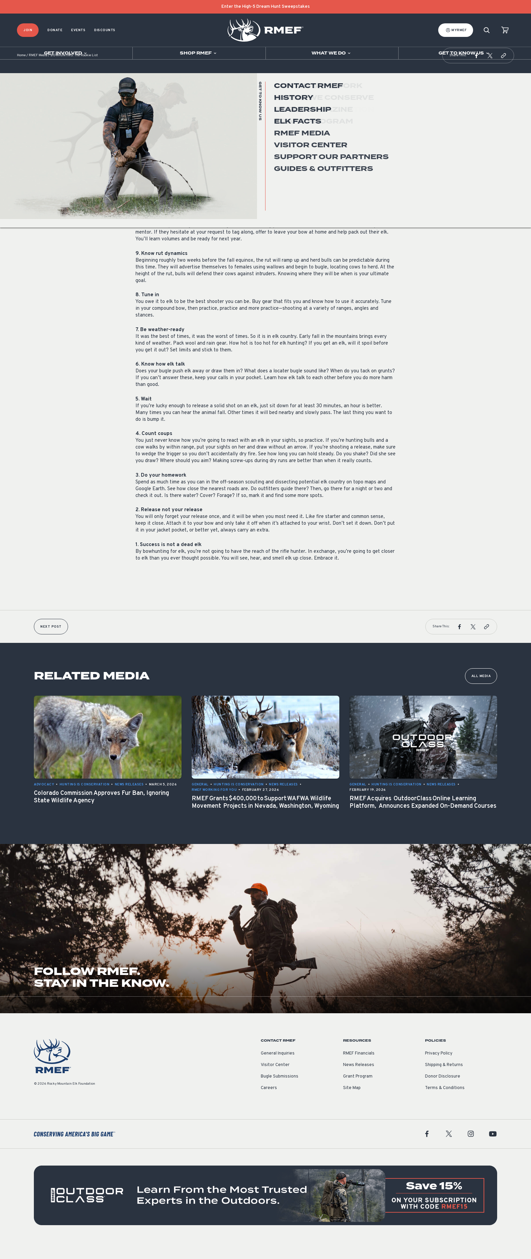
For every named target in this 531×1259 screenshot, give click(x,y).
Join (27, 30)
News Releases (358, 1082)
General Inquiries (278, 1070)
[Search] (486, 30)
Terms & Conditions (445, 1105)
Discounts (104, 30)
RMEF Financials (359, 1070)
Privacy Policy (438, 1070)
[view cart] (505, 30)
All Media (481, 693)
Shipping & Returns (444, 1082)
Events (78, 30)
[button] (476, 72)
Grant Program (358, 1093)
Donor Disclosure (442, 1093)
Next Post (51, 644)
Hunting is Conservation (160, 141)
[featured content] (265, 1212)
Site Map (352, 1105)
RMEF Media (38, 72)
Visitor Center (275, 1082)
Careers (269, 1105)
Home (21, 72)
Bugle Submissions (279, 1093)
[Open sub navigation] (66, 53)
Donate (54, 30)
